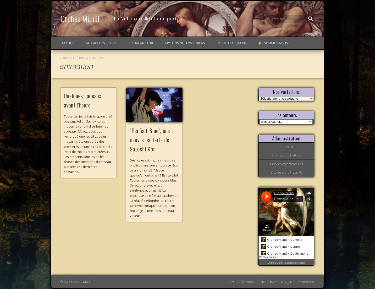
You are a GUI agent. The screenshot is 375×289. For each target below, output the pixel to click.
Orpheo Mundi (80, 18)
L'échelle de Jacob (295, 263)
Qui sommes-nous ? (274, 43)
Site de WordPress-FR (286, 172)
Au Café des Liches (101, 43)
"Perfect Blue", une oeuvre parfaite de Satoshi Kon (150, 139)
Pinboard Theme (257, 281)
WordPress (307, 281)
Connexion (286, 146)
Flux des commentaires (286, 164)
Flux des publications (286, 155)
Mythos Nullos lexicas (185, 43)
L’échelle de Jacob (231, 43)
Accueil (68, 43)
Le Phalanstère (141, 43)
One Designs (283, 281)
